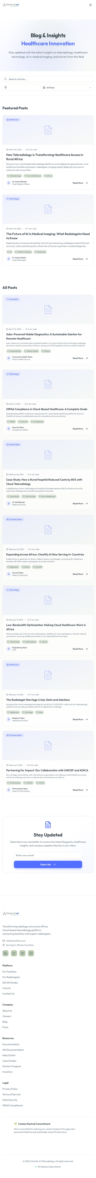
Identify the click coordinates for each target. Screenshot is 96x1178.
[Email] (31, 953)
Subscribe (48, 864)
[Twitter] (14, 953)
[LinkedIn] (5, 953)
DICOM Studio (10, 982)
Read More (80, 183)
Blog (4, 1021)
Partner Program (11, 1066)
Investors (7, 1071)
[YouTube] (22, 953)
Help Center (9, 1055)
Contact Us (8, 993)
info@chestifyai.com (14, 940)
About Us (7, 1010)
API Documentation (13, 1049)
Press (5, 1027)
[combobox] (48, 88)
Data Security (9, 1099)
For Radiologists (11, 977)
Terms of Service (11, 1094)
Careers (6, 1016)
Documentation (10, 1044)
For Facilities (9, 971)
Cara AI (6, 988)
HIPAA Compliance (12, 1105)
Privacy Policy (10, 1088)
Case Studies (9, 1060)
